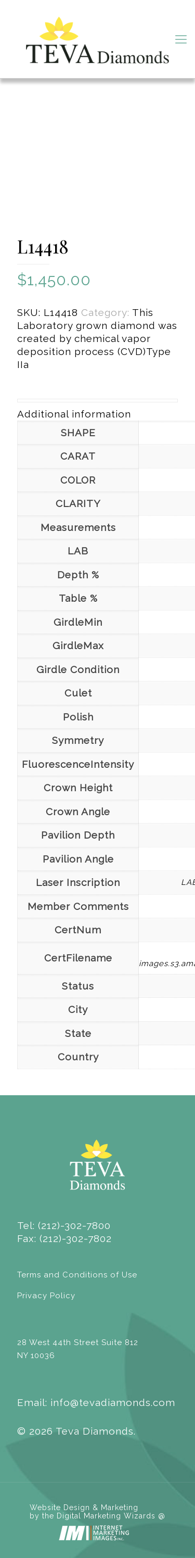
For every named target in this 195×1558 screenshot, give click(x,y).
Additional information (74, 414)
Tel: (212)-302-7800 (64, 1225)
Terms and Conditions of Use (77, 1275)
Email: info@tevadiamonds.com (96, 1402)
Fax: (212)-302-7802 (64, 1238)
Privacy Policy (46, 1295)
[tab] (97, 414)
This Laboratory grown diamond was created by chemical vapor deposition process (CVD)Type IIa (97, 338)
